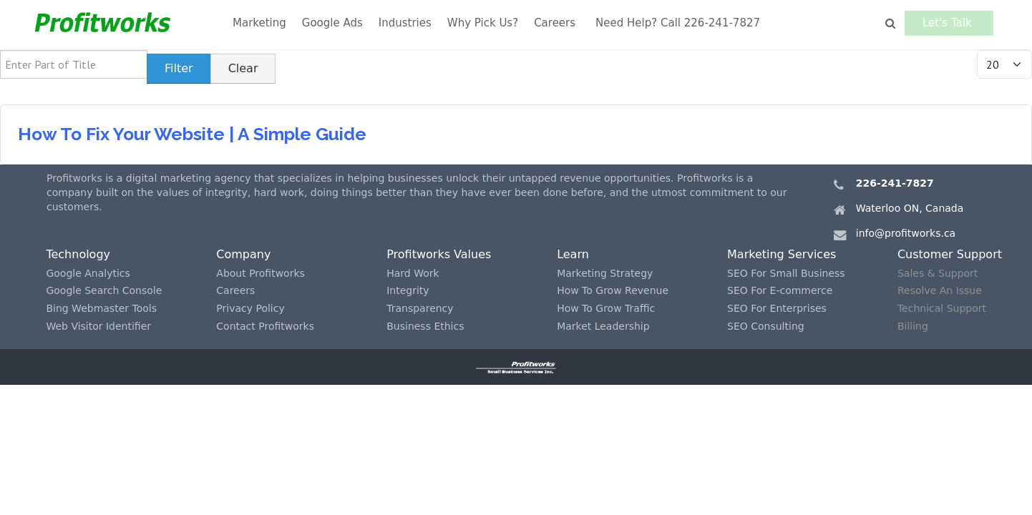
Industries (405, 22)
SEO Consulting (765, 326)
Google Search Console (104, 290)
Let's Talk (950, 22)
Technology (78, 254)
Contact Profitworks (265, 326)
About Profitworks (260, 273)
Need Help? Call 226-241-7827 (677, 22)
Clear (243, 68)
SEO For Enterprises (777, 308)
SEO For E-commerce (779, 290)
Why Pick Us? (482, 22)
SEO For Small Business (786, 273)
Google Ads (332, 22)
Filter (179, 68)
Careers (554, 22)
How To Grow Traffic (606, 308)
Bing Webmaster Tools (101, 308)
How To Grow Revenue (612, 290)
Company (243, 254)
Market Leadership (603, 326)
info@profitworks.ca (905, 233)
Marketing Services (781, 254)
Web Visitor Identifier (98, 326)
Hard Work (412, 273)
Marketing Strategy (605, 273)
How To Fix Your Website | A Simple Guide (192, 134)
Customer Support (949, 254)
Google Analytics (88, 273)
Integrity (407, 290)
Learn (573, 254)
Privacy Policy (250, 308)
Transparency (419, 308)
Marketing (259, 22)
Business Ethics (425, 326)
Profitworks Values (438, 254)
